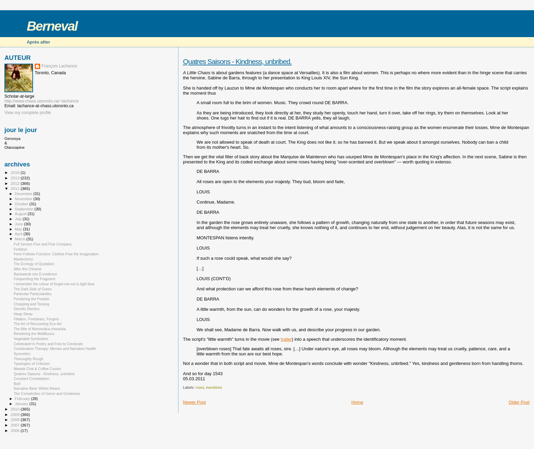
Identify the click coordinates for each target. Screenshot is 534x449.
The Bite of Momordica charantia (40, 329)
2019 (15, 172)
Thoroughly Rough (28, 359)
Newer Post (194, 402)
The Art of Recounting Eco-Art (38, 324)
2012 (15, 183)
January (22, 404)
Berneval (52, 26)
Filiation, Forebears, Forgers (36, 319)
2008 (15, 419)
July (19, 219)
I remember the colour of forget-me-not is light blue (54, 284)
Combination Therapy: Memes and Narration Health (55, 349)
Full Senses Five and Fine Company (43, 244)
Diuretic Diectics (27, 309)
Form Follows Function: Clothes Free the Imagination (56, 254)
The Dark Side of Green (33, 289)
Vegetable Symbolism (31, 339)
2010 (15, 409)
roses (199, 387)
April (19, 234)
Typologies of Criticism (32, 364)
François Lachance (59, 66)
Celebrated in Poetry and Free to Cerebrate (48, 344)
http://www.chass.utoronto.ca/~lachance (41, 101)
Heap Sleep (23, 314)
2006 (15, 430)
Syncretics (22, 354)
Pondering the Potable (31, 299)
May (19, 229)
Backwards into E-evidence (35, 274)
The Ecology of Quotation (34, 264)
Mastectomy (23, 259)
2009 (15, 414)
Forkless (20, 249)
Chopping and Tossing (31, 304)
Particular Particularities (32, 294)
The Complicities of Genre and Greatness (47, 393)
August (21, 214)
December (24, 194)
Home (357, 402)
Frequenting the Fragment (34, 279)
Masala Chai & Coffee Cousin (37, 369)
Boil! (17, 384)
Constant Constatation (31, 378)
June (19, 224)
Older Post (519, 402)
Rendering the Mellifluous (34, 334)
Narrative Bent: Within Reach (37, 388)
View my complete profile (27, 112)
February (23, 399)
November (24, 199)
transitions (214, 387)
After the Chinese (28, 269)
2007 (15, 425)
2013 (15, 178)
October (22, 204)
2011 (15, 188)
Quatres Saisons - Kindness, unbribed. (237, 61)
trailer (286, 339)
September (25, 209)
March (21, 239)
